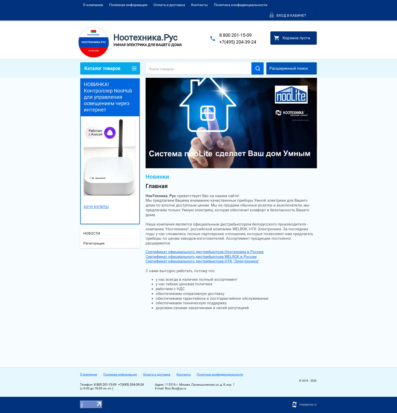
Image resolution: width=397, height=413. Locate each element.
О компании (93, 5)
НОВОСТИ (91, 233)
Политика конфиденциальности (240, 5)
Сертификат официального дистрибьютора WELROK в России (201, 256)
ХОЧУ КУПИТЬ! (96, 207)
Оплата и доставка (169, 5)
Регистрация (94, 243)
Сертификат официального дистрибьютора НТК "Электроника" (202, 261)
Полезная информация (128, 5)
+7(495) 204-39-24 (237, 42)
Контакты (199, 5)
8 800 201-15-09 (235, 35)
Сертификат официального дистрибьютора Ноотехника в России (205, 252)
